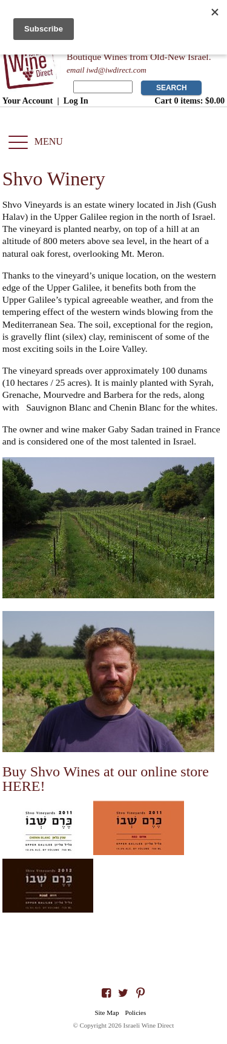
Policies (135, 1012)
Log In (76, 100)
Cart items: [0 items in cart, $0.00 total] (189, 100)
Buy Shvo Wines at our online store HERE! (105, 779)
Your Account (27, 100)
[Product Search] (103, 87)
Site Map (106, 1012)
